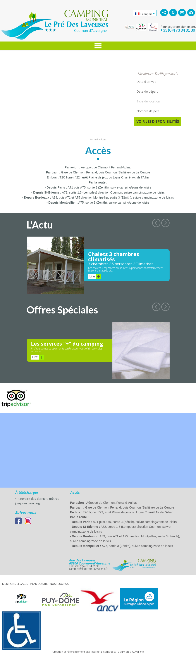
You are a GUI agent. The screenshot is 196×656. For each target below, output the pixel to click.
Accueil (94, 139)
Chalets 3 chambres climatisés (113, 256)
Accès (103, 139)
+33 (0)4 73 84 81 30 (177, 30)
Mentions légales (15, 584)
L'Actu (40, 225)
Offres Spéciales (62, 310)
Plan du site (39, 584)
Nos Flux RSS (59, 584)
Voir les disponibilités (157, 121)
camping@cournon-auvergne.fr (88, 569)
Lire (95, 276)
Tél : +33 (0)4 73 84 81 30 (84, 566)
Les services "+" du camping (67, 343)
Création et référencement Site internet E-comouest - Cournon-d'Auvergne (98, 652)
